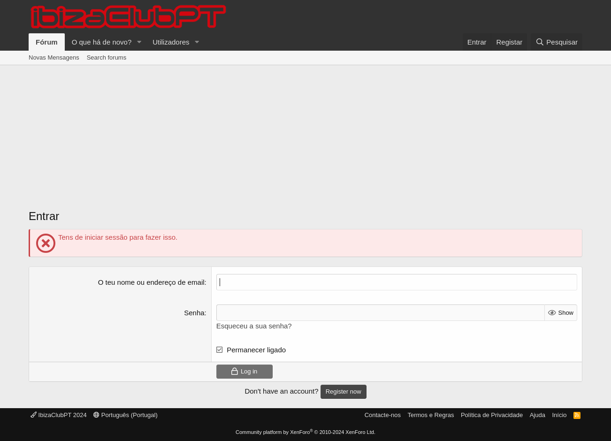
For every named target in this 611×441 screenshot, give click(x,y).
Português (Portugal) (125, 414)
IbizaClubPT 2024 (59, 414)
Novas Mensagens (54, 57)
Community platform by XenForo (305, 432)
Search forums (107, 57)
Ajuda (537, 414)
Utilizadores (171, 42)
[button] (138, 42)
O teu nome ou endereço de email (151, 282)
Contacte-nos (383, 414)
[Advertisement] (305, 140)
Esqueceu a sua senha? (254, 326)
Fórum (47, 42)
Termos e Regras (430, 414)
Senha (194, 313)
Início (559, 414)
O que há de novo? (102, 42)
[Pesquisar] (556, 42)
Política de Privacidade (492, 414)
